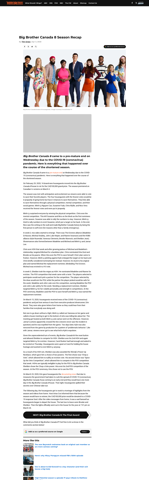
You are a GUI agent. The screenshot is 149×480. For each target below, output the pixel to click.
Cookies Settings (77, 469)
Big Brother (34, 447)
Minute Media (17, 474)
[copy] (35, 46)
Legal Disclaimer (119, 465)
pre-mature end (56, 173)
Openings (54, 461)
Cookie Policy (97, 465)
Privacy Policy (56, 465)
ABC (45, 3)
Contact (73, 461)
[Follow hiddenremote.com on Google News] (85, 431)
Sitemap (83, 3)
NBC (61, 3)
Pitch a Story (28, 465)
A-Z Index (54, 469)
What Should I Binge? (33, 3)
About (75, 3)
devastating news (69, 374)
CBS (50, 3)
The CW (68, 3)
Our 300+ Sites (98, 461)
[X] (136, 3)
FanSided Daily (119, 461)
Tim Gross (26, 42)
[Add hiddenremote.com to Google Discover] (115, 46)
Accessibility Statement (32, 469)
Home (25, 447)
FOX (56, 3)
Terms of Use (75, 465)
